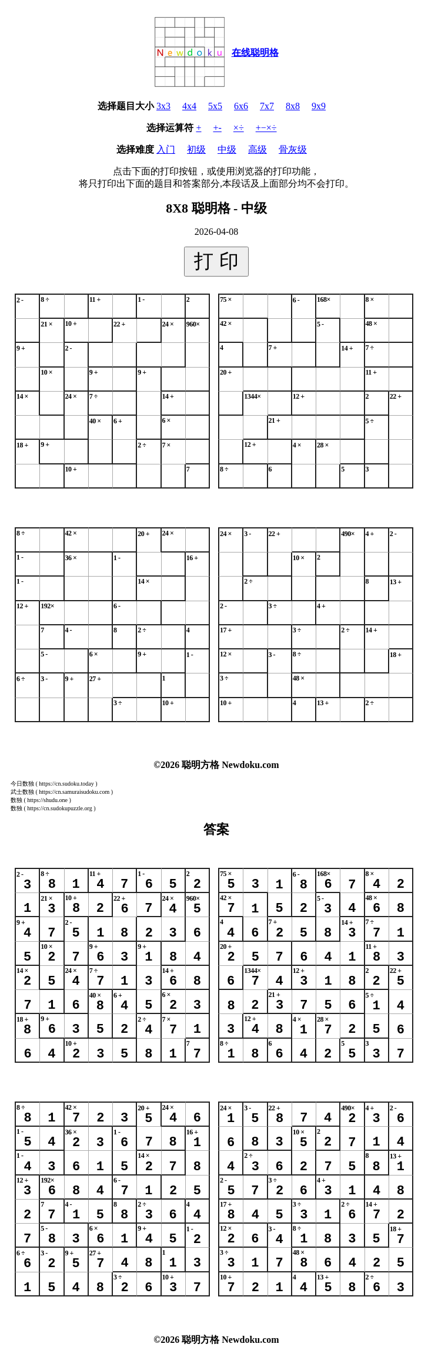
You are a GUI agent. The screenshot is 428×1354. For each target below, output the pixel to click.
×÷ (238, 128)
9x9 (319, 106)
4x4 (189, 106)
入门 (165, 149)
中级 (227, 149)
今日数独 (22, 783)
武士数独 (22, 792)
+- (217, 128)
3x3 (163, 106)
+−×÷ (266, 128)
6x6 (241, 106)
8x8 (293, 106)
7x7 (267, 106)
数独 (16, 800)
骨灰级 (293, 149)
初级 (196, 149)
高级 (257, 149)
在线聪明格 (255, 53)
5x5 (215, 106)
